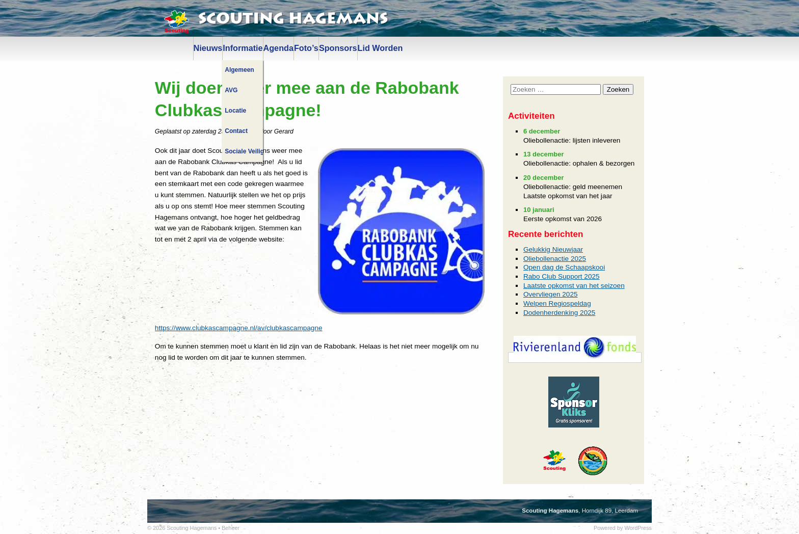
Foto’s (306, 47)
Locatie (235, 110)
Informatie (242, 47)
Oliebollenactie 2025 (554, 258)
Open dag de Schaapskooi (564, 267)
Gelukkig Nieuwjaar (553, 249)
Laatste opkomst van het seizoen (574, 285)
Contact (236, 131)
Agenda (278, 47)
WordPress (638, 528)
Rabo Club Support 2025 (561, 276)
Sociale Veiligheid (243, 151)
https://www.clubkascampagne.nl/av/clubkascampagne (239, 328)
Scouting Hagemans (293, 18)
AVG (231, 90)
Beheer (230, 528)
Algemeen (239, 69)
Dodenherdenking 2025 (559, 312)
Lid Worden (380, 47)
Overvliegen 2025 (550, 294)
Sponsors (338, 47)
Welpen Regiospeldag (557, 303)
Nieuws (208, 47)
